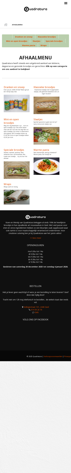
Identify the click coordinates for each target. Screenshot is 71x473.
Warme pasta (28, 45)
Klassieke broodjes (47, 36)
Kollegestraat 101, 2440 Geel (36, 307)
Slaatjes (36, 41)
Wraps (43, 45)
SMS (37, 312)
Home (5, 24)
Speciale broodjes (54, 41)
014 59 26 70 (36, 309)
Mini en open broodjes (16, 41)
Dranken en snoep (24, 36)
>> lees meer (35, 238)
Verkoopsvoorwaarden (53, 356)
